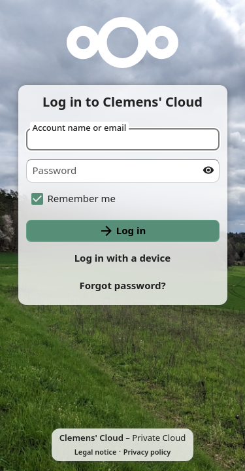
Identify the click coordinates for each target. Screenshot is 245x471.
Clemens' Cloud (91, 438)
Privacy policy (147, 452)
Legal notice (95, 452)
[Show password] (208, 170)
